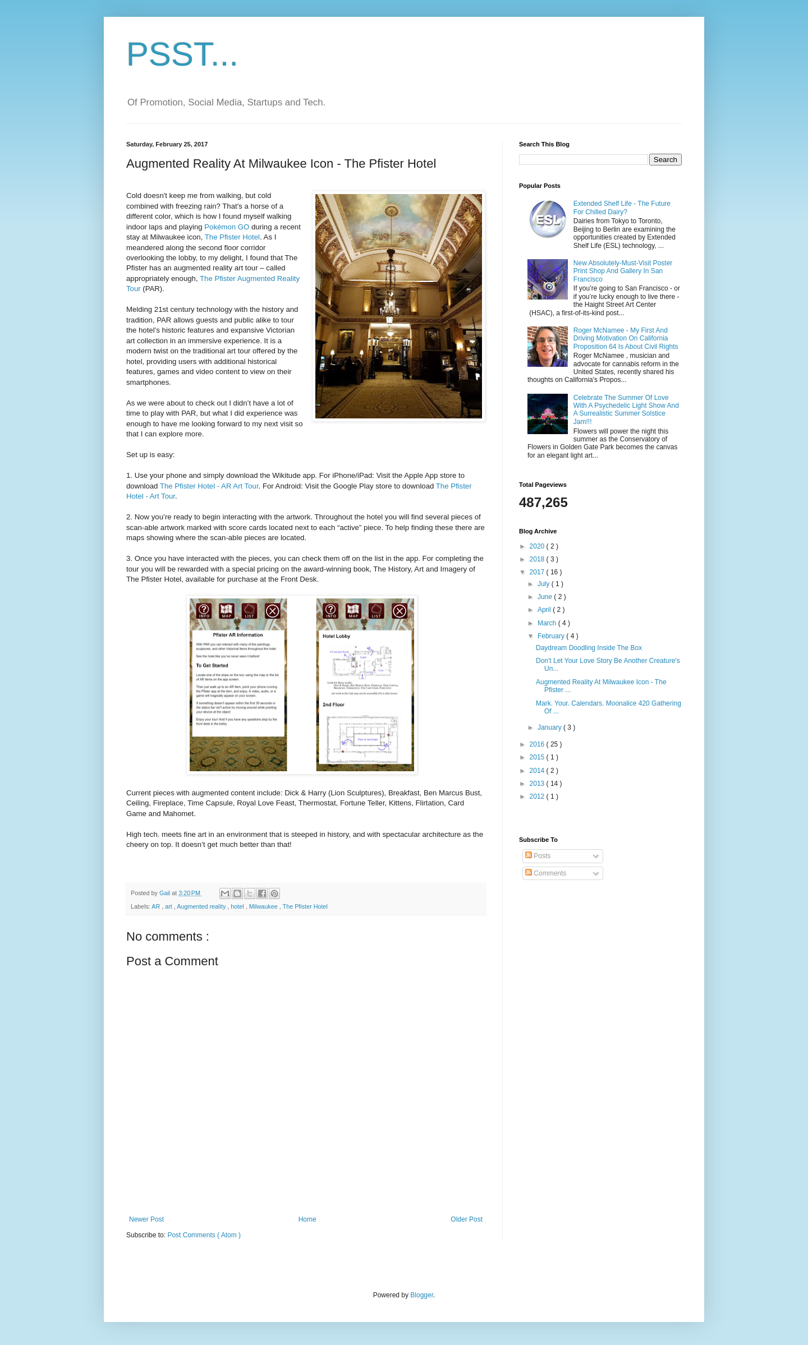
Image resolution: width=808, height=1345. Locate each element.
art (169, 906)
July (545, 584)
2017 (538, 572)
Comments (545, 873)
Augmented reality (202, 906)
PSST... (182, 54)
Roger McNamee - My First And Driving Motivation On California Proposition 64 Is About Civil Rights (625, 338)
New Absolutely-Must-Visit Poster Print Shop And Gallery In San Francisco (623, 271)
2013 (538, 783)
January (550, 727)
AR (157, 906)
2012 (538, 796)
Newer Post (146, 1219)
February (552, 636)
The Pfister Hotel (232, 237)
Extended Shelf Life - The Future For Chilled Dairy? (622, 207)
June (546, 597)
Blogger (421, 1295)
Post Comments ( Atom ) (204, 1235)
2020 (538, 546)
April (545, 610)
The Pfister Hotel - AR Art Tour (209, 486)
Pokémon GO (226, 227)
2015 (538, 757)
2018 (538, 559)
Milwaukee (264, 906)
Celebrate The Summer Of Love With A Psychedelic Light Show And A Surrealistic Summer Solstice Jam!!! (626, 410)
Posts (537, 856)
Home (307, 1219)
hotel (238, 906)
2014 (538, 771)
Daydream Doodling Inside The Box (589, 648)
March (548, 623)
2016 (538, 744)
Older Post (467, 1219)
